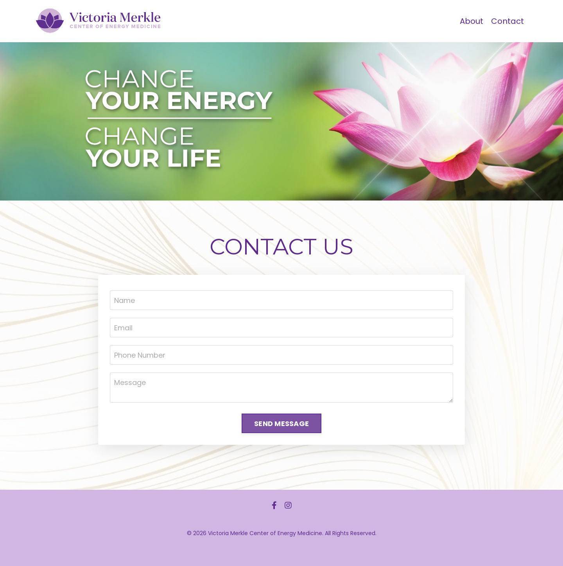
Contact (507, 21)
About (471, 21)
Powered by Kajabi (281, 546)
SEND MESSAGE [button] (281, 423)
